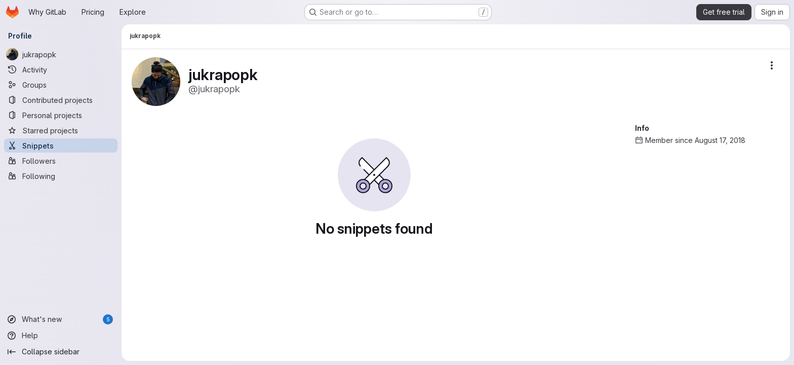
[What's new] (60, 319)
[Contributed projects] (60, 100)
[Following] (60, 176)
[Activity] (60, 69)
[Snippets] (60, 145)
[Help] (60, 335)
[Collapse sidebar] (60, 352)
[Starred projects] (60, 130)
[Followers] (60, 161)
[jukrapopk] (60, 54)
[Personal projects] (60, 115)
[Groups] (60, 85)
